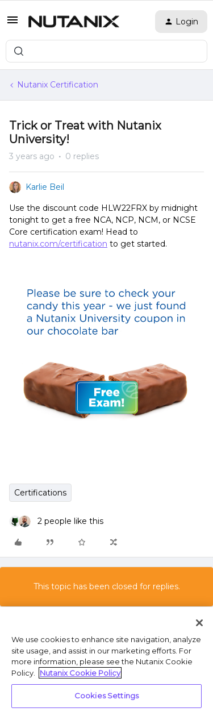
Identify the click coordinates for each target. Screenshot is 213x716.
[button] (12, 24)
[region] (106, 661)
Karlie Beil (45, 187)
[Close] (199, 622)
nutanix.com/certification (58, 244)
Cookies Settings (106, 695)
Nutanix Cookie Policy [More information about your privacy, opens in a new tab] (80, 672)
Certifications (40, 493)
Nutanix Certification (57, 85)
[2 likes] (56, 521)
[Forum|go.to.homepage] (73, 22)
